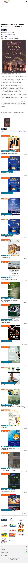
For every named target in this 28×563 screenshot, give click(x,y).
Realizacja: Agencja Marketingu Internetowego (14, 559)
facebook (2, 30)
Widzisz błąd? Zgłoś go (22, 131)
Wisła (6, 36)
